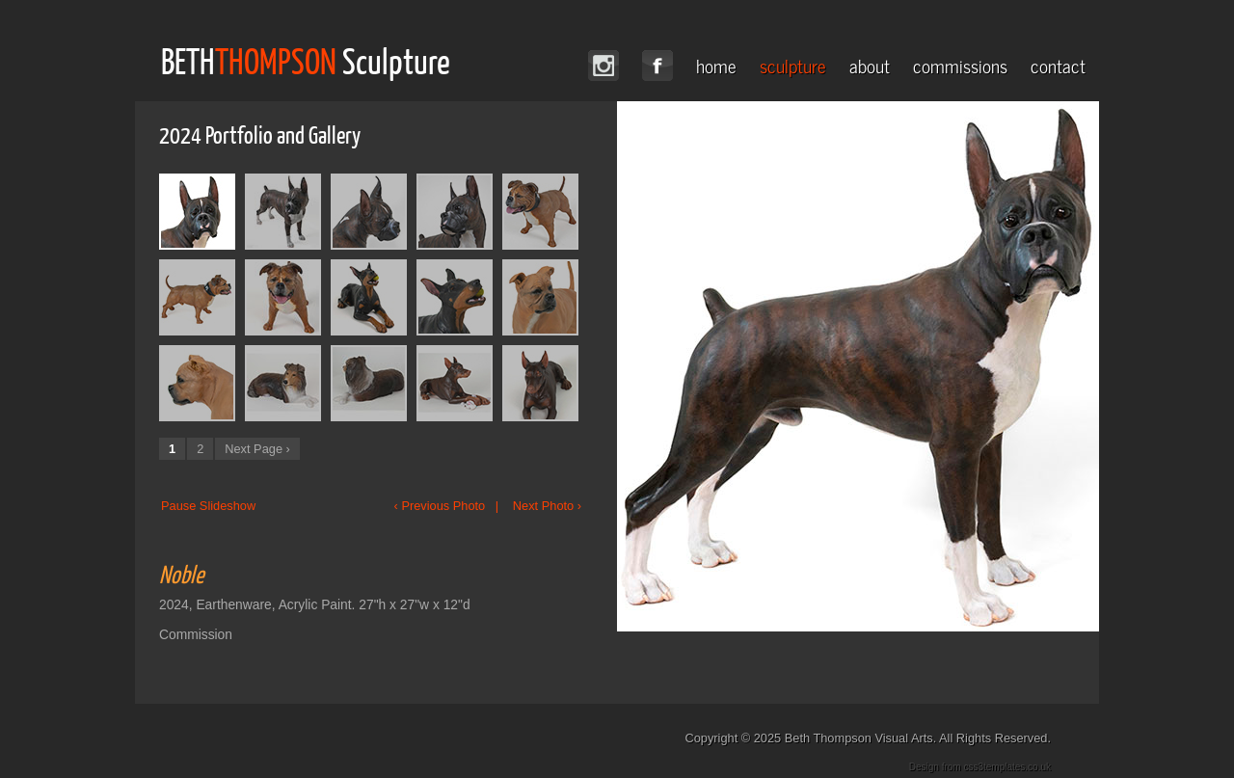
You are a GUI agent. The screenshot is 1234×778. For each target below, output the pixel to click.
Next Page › (257, 449)
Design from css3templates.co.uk (980, 767)
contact (1058, 65)
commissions (960, 65)
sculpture (793, 65)
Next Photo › (547, 505)
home (716, 65)
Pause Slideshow (208, 505)
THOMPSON (275, 60)
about (869, 65)
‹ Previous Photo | (451, 505)
